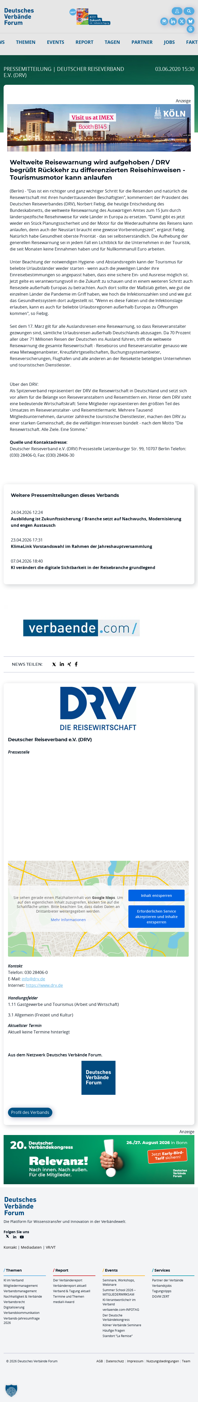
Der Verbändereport (67, 1280)
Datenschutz (115, 1361)
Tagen (112, 42)
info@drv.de (33, 979)
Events (55, 42)
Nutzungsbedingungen (162, 1361)
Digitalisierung (14, 1307)
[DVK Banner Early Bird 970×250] (99, 1138)
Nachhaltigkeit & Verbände (23, 1296)
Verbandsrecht (14, 1302)
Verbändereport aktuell (69, 1285)
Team (186, 1361)
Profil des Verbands (30, 1112)
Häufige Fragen (114, 1330)
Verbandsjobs (162, 1285)
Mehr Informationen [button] (68, 919)
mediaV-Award (63, 1302)
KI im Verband (13, 1280)
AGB (99, 1361)
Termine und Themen (68, 1296)
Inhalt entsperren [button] (156, 895)
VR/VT (51, 1247)
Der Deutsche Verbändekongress (116, 1317)
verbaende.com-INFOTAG (121, 1309)
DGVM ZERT (160, 1296)
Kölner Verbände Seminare (122, 1325)
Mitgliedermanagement (21, 1285)
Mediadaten (31, 1247)
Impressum (135, 1361)
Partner (142, 42)
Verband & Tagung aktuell (71, 1291)
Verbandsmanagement (20, 1291)
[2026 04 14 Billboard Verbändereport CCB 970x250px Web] (99, 107)
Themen (26, 42)
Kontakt (10, 1247)
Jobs (169, 42)
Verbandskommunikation (21, 1313)
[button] (11, 1390)
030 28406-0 (36, 972)
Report (84, 42)
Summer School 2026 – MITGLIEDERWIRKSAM (119, 1292)
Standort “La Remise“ (118, 1336)
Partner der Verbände (167, 1280)
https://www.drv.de (44, 985)
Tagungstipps (161, 1291)
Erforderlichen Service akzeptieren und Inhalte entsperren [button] (156, 916)
